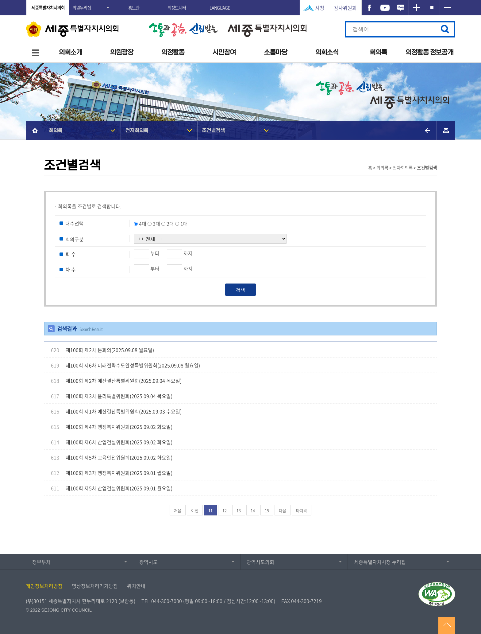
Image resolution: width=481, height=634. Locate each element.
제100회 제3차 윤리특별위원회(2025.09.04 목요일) (119, 396)
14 (253, 510)
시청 (319, 7)
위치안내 (136, 585)
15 (267, 510)
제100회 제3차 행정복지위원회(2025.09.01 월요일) (119, 472)
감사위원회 (345, 7)
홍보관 (133, 7)
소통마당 (275, 52)
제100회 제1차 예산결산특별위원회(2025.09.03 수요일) (124, 411)
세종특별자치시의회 (47, 7)
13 (239, 510)
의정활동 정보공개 (429, 52)
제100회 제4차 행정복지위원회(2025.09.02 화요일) (119, 426)
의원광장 (121, 52)
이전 (194, 510)
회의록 (378, 52)
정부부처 (41, 562)
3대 (156, 223)
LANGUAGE (220, 7)
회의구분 (74, 239)
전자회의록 (136, 130)
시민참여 (224, 52)
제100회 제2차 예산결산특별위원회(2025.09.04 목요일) (124, 380)
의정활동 (173, 52)
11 (210, 510)
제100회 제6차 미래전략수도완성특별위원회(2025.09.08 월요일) (133, 365)
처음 (177, 510)
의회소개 (70, 52)
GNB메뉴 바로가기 (240, 0)
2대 (170, 223)
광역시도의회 (260, 562)
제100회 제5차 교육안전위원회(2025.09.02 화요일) (119, 457)
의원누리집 (81, 7)
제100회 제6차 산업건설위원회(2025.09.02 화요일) (119, 442)
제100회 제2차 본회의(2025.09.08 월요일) (110, 350)
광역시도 (148, 562)
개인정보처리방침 (44, 585)
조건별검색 (213, 130)
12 (224, 510)
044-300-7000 (166, 601)
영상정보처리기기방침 (95, 585)
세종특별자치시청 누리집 (380, 562)
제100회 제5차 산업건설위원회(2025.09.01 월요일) (119, 488)
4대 (142, 223)
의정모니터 (176, 7)
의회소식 (327, 52)
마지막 (301, 510)
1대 (184, 223)
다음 (282, 510)
